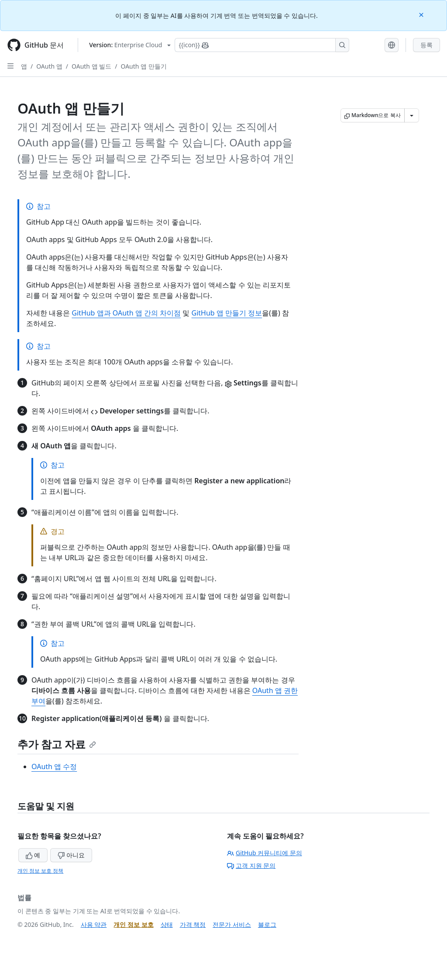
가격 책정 (193, 924)
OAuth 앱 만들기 (144, 66)
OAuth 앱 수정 (54, 766)
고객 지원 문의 (251, 865)
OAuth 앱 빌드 (91, 66)
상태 (167, 924)
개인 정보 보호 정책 (40, 870)
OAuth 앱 (49, 66)
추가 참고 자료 (56, 744)
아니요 (71, 855)
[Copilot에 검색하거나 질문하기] (262, 45)
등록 (426, 45)
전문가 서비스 (232, 924)
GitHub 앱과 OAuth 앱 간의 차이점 (126, 313)
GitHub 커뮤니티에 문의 (264, 853)
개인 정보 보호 (133, 924)
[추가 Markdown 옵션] (411, 115)
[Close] (422, 14)
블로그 (267, 924)
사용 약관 (94, 924)
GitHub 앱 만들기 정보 (227, 313)
